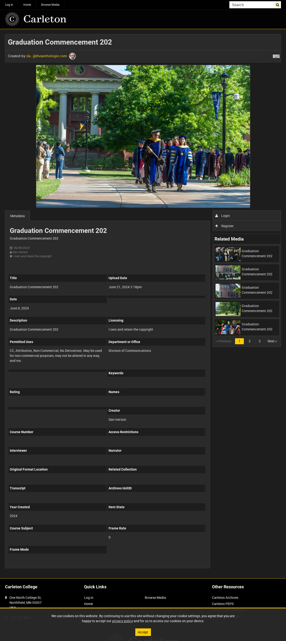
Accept (143, 632)
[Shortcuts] (276, 55)
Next (272, 341)
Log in (9, 4)
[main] (143, 303)
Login (222, 215)
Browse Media (50, 4)
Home (27, 4)
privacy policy (122, 621)
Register (224, 226)
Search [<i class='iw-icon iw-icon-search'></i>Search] (278, 4)
